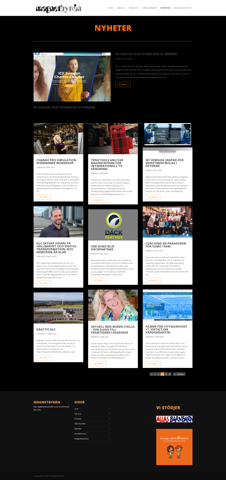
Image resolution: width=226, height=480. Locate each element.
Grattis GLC (46, 329)
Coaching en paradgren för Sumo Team (166, 244)
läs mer (122, 84)
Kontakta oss (182, 8)
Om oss (121, 8)
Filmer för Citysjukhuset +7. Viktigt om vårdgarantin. (166, 329)
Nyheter (165, 8)
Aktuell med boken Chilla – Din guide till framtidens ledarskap (112, 329)
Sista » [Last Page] (181, 374)
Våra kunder (150, 8)
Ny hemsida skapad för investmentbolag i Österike (165, 163)
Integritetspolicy (81, 438)
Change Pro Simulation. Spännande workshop (56, 161)
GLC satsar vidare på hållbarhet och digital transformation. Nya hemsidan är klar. (56, 247)
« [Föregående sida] (151, 374)
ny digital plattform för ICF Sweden (64, 107)
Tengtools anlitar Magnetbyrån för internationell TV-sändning (107, 164)
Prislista (134, 8)
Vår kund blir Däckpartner (102, 247)
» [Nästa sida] (174, 374)
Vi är (110, 8)
